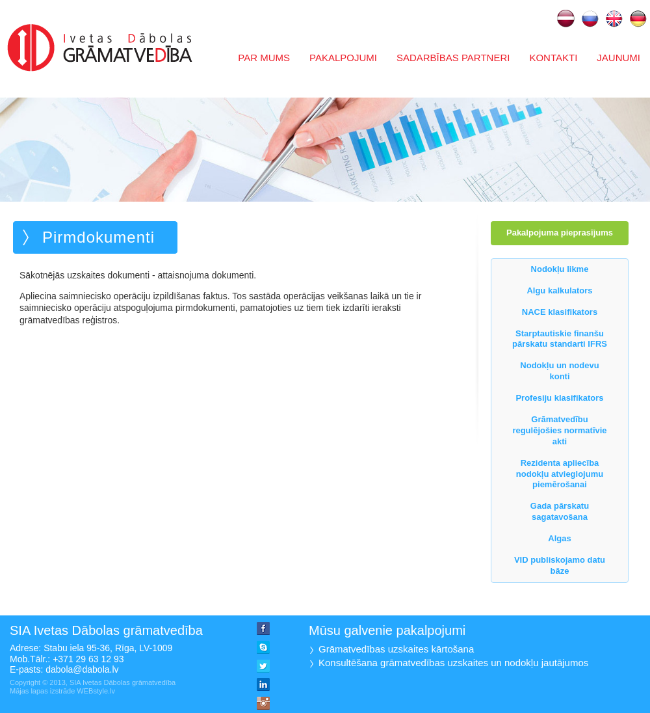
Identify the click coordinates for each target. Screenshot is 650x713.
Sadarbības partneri (453, 57)
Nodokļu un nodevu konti (559, 370)
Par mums (264, 57)
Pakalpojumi (343, 57)
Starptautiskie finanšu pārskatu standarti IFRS (559, 339)
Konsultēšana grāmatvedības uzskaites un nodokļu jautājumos (453, 662)
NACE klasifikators (559, 312)
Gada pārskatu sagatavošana (559, 511)
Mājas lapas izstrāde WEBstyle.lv (62, 691)
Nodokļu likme (560, 269)
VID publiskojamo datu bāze (559, 565)
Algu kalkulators (559, 290)
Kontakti (553, 57)
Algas (559, 538)
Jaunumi (618, 57)
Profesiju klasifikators (559, 398)
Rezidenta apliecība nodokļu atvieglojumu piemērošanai (559, 474)
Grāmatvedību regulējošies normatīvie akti (559, 430)
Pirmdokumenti (98, 237)
